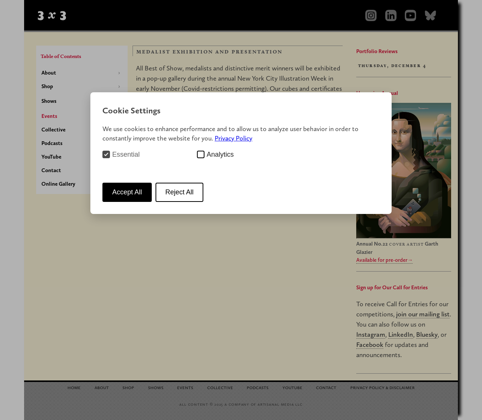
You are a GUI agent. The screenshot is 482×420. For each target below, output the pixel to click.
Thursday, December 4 (392, 65)
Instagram (370, 334)
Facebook (369, 344)
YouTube (51, 156)
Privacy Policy (233, 138)
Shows (48, 101)
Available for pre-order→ (384, 260)
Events (49, 116)
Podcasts (52, 143)
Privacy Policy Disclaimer (382, 387)
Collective (53, 129)
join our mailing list (423, 314)
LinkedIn (400, 334)
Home (74, 387)
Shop (47, 86)
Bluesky (427, 334)
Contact (51, 170)
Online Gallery (58, 183)
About (48, 72)
